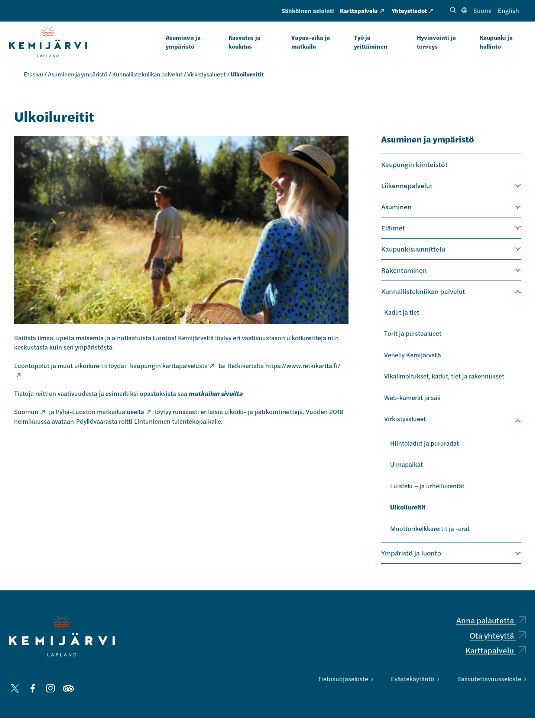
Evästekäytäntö (415, 678)
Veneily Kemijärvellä (412, 354)
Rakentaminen (404, 270)
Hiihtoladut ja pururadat (424, 443)
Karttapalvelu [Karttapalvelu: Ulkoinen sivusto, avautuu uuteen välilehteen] (362, 10)
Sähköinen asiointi (308, 10)
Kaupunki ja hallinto (496, 41)
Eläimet (393, 227)
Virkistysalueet (206, 74)
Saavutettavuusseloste (491, 678)
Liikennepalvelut (406, 185)
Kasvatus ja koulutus (244, 41)
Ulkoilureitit (407, 506)
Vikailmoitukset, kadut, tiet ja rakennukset (444, 375)
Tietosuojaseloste (345, 678)
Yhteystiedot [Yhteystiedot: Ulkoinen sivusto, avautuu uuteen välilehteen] (412, 10)
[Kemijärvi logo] (62, 635)
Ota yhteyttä (498, 635)
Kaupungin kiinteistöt (414, 164)
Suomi (482, 10)
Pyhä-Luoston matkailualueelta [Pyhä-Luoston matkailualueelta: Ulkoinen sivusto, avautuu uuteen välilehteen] (103, 411)
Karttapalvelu (496, 650)
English (508, 10)
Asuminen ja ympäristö (183, 41)
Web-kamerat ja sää (412, 397)
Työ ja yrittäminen (371, 41)
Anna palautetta (491, 620)
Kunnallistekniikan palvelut (147, 74)
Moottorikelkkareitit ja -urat (430, 528)
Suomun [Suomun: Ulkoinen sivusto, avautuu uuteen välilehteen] (29, 411)
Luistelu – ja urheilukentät (427, 485)
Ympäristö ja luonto (411, 552)
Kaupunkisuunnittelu (413, 248)
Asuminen (396, 206)
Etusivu (33, 74)
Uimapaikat (406, 464)
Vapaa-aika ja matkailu (310, 41)
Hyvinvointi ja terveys (436, 41)
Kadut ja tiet (401, 312)
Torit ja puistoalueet (412, 333)
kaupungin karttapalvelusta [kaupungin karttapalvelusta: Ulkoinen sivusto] (172, 365)
